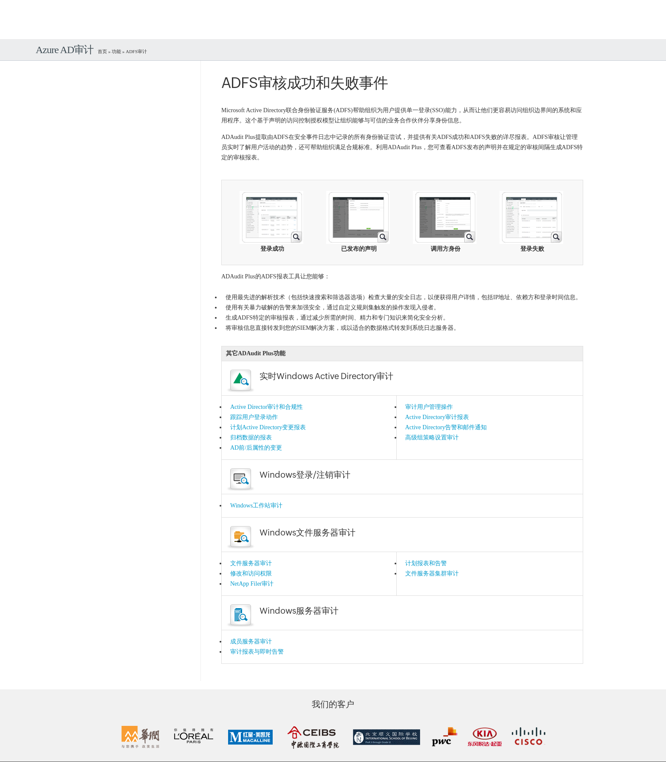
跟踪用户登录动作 (254, 417)
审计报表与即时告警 (257, 652)
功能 (116, 51)
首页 (102, 51)
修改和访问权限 (251, 573)
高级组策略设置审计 (432, 437)
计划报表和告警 (426, 563)
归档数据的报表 (251, 437)
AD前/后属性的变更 (256, 448)
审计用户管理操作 (429, 407)
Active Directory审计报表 (437, 417)
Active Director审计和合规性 (266, 407)
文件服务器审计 (251, 563)
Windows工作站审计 (256, 505)
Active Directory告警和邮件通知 (446, 427)
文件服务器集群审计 (432, 573)
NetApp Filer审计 (252, 584)
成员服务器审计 (251, 641)
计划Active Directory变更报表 (268, 427)
